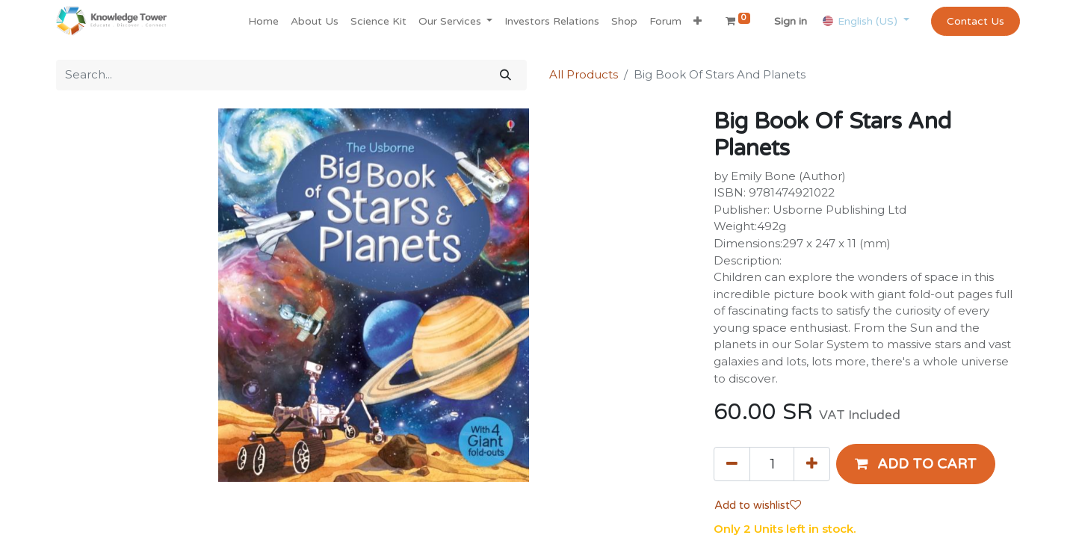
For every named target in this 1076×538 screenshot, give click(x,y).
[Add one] (812, 464)
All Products (583, 74)
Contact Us (975, 21)
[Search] (505, 75)
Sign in (790, 21)
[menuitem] (263, 21)
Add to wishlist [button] (757, 505)
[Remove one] (732, 464)
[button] (697, 21)
